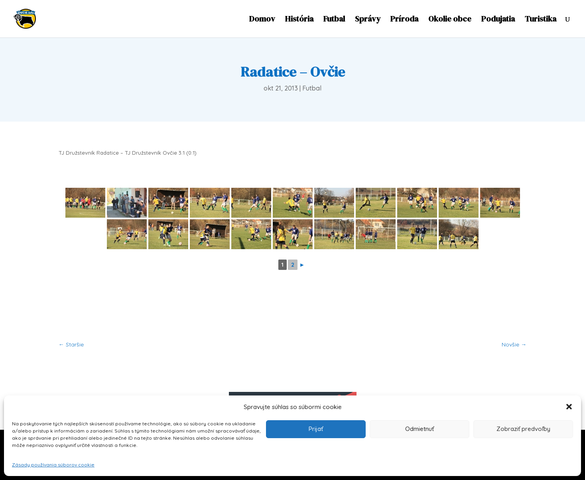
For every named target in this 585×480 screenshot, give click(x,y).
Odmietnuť (419, 429)
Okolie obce (449, 20)
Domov (262, 20)
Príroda (404, 20)
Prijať (316, 429)
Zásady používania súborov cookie (53, 465)
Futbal (334, 20)
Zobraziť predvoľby (523, 429)
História (299, 20)
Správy (367, 20)
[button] (569, 407)
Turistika (540, 20)
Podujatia (498, 20)
